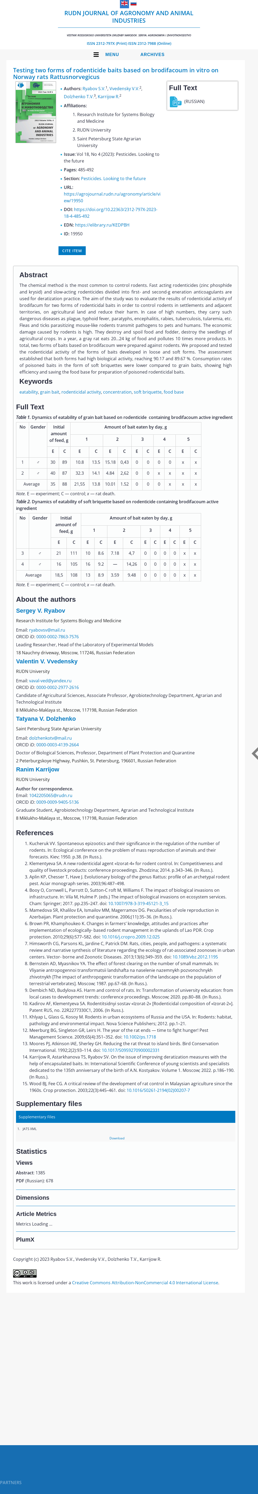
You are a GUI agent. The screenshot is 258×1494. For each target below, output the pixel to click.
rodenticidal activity (81, 392)
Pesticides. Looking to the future (113, 178)
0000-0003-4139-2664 (57, 745)
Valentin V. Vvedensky (46, 661)
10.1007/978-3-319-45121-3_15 (138, 903)
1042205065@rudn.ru (50, 795)
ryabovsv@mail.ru (47, 630)
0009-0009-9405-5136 (57, 802)
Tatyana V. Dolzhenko (46, 718)
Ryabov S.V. (94, 89)
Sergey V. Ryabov (40, 610)
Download (117, 1138)
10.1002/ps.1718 (139, 1037)
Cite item (72, 250)
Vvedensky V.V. (124, 89)
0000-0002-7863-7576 (57, 637)
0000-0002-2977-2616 (57, 687)
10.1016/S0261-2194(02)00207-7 (158, 1090)
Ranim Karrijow (37, 769)
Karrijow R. (108, 97)
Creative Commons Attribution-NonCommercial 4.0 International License (145, 1283)
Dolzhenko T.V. (79, 97)
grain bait (49, 392)
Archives (152, 54)
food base (174, 392)
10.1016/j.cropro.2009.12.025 (131, 937)
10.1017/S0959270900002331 (131, 1050)
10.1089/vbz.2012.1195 (195, 957)
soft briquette (148, 392)
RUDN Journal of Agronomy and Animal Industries (129, 23)
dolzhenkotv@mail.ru (50, 738)
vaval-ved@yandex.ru (50, 681)
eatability (28, 392)
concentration (117, 392)
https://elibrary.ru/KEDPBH (102, 225)
